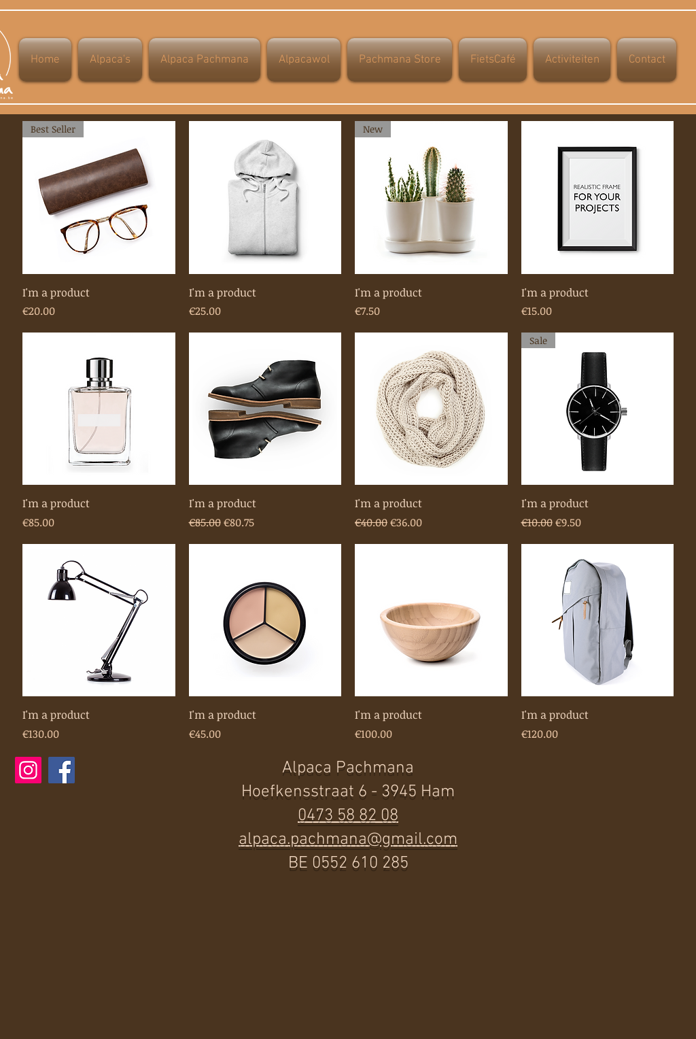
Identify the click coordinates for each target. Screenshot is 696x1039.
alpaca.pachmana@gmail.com (348, 840)
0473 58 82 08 (348, 816)
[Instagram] (28, 770)
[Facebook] (61, 770)
